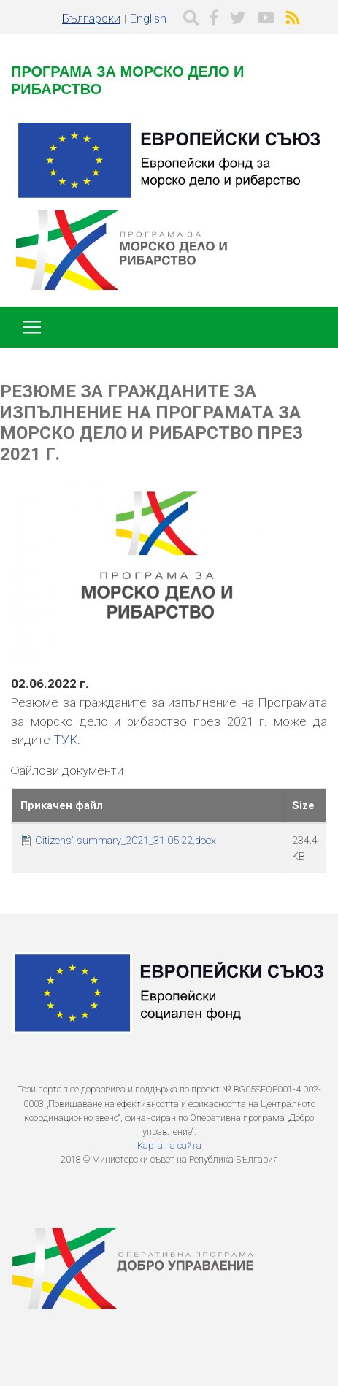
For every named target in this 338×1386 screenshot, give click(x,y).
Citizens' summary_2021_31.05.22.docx (125, 840)
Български (91, 19)
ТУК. (66, 739)
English (148, 19)
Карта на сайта (169, 1145)
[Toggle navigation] (32, 327)
